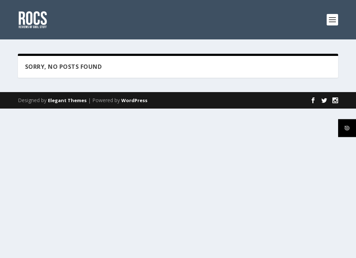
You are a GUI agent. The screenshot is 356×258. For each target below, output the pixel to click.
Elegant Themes (67, 100)
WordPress (134, 100)
